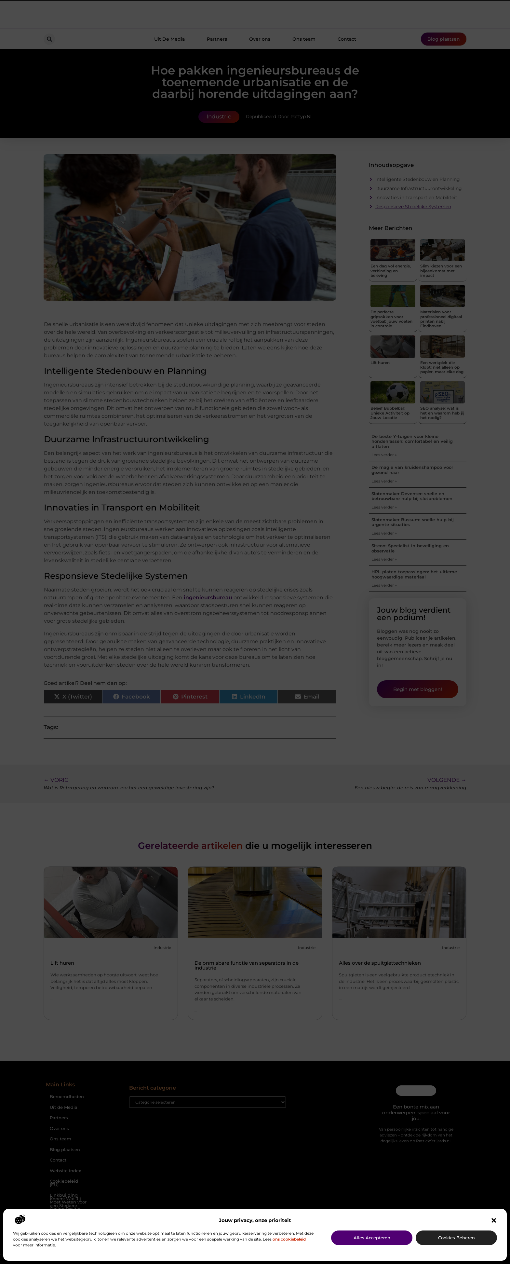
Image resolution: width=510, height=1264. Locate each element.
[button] (493, 1220)
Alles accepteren (372, 1237)
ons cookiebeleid (289, 1239)
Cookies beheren (456, 1237)
